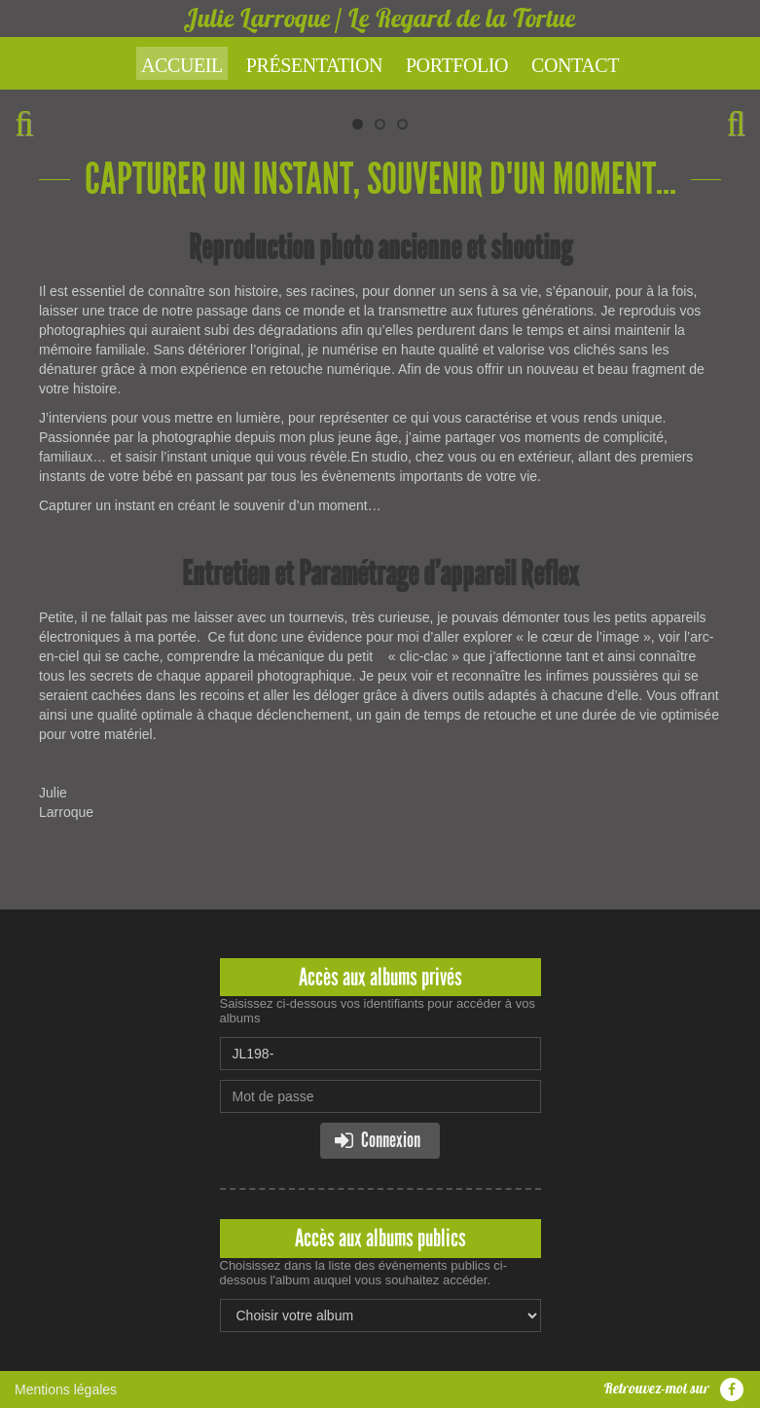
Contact (575, 65)
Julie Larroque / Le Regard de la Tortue (380, 18)
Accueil (182, 65)
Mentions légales (66, 1389)
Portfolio (457, 65)
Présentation (314, 65)
